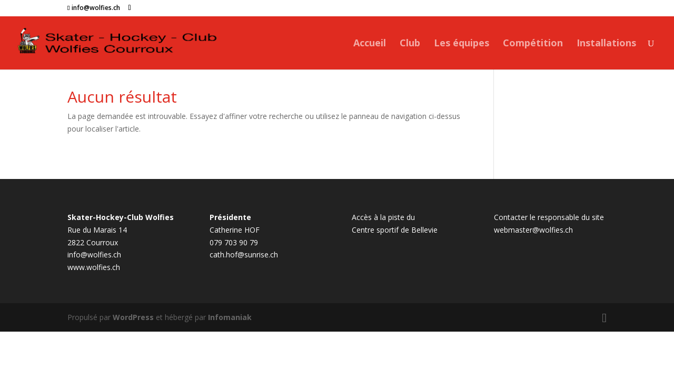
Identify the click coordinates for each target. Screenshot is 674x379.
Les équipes (461, 44)
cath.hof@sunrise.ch (244, 255)
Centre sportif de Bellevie (395, 230)
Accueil (369, 44)
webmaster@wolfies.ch (533, 230)
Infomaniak (230, 317)
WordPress (133, 317)
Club (410, 44)
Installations (606, 44)
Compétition (533, 44)
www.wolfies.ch (93, 267)
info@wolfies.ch (94, 255)
